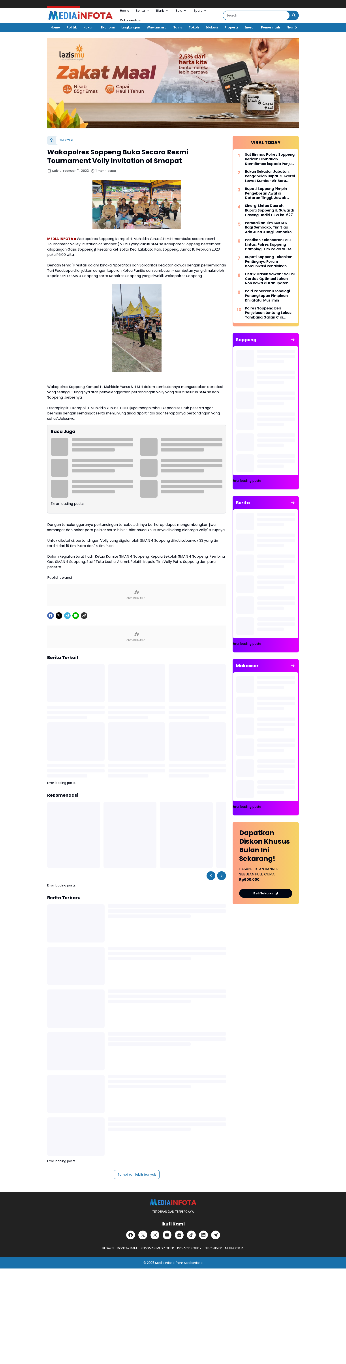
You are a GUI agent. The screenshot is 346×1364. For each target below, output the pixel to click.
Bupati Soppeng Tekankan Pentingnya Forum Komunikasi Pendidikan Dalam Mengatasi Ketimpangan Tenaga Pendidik (268, 261)
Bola (181, 10)
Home (124, 10)
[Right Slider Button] (294, 27)
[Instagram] (154, 1235)
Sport (200, 10)
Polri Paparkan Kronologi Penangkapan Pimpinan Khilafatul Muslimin (267, 296)
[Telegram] (67, 615)
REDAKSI (108, 1248)
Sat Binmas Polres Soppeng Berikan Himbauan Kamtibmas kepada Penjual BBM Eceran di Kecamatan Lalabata (270, 159)
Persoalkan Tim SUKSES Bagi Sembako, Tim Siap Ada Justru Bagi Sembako (268, 227)
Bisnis (162, 10)
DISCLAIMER (213, 1248)
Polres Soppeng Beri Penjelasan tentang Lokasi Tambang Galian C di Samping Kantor (268, 313)
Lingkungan (130, 27)
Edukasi (211, 27)
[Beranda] (51, 140)
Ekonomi (108, 27)
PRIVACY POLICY (189, 1248)
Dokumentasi (130, 20)
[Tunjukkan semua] (292, 339)
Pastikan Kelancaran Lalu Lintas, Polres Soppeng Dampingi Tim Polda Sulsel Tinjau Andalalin (268, 244)
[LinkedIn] (203, 1235)
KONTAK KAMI (127, 1248)
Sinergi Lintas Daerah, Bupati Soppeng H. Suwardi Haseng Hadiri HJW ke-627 (269, 210)
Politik (72, 27)
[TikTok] (191, 1235)
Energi (249, 27)
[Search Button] (294, 15)
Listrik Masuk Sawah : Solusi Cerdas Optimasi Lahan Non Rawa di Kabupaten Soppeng (270, 279)
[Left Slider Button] (211, 875)
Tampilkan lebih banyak (136, 1174)
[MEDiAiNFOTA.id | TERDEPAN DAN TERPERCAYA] (173, 1202)
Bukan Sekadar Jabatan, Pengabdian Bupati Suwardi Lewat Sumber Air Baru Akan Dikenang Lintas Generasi (270, 176)
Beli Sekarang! (265, 893)
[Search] (256, 15)
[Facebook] (50, 615)
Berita (143, 10)
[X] (59, 615)
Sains (177, 27)
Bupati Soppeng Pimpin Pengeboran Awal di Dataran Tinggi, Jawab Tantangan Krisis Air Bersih (269, 193)
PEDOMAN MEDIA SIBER (157, 1248)
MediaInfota (193, 1263)
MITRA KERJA (234, 1248)
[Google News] (179, 1235)
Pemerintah (270, 27)
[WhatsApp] (75, 615)
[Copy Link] (84, 615)
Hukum (88, 27)
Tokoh (194, 27)
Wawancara (157, 27)
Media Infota (165, 1263)
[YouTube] (167, 1235)
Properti (231, 27)
